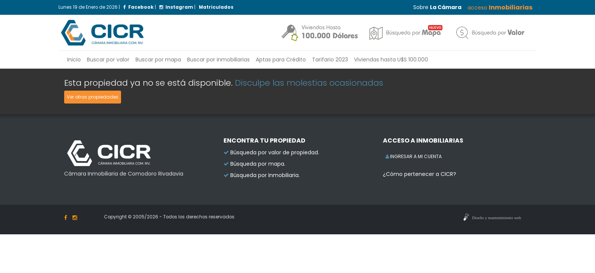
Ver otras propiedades (92, 97)
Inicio (74, 59)
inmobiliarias (218, 59)
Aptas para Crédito (281, 59)
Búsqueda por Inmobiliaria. (265, 175)
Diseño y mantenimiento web (496, 217)
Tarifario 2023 (330, 59)
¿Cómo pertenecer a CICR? (419, 174)
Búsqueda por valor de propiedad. (274, 152)
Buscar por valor (108, 59)
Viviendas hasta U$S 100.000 (391, 59)
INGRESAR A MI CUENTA (414, 156)
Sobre (437, 7)
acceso (500, 7)
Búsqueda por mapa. (257, 164)
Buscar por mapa (158, 59)
